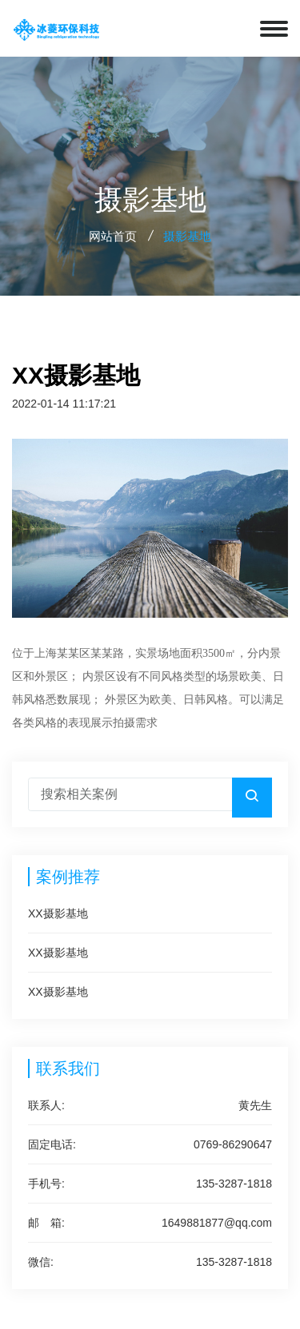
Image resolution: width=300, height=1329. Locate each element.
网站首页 (113, 236)
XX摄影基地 (58, 913)
